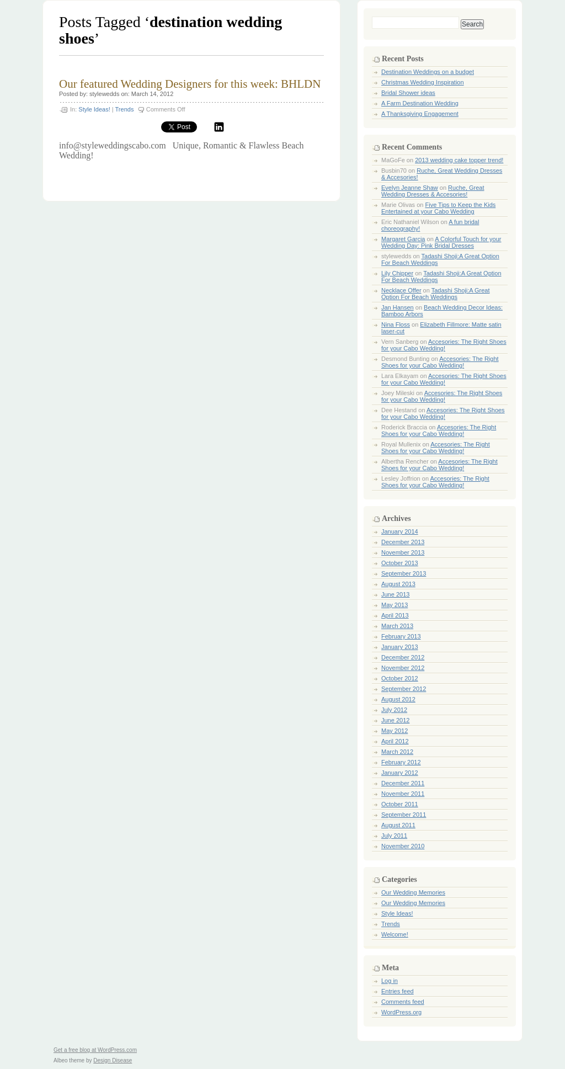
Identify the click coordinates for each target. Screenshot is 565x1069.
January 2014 (399, 531)
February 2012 (401, 762)
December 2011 (402, 783)
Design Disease (112, 1060)
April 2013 (395, 615)
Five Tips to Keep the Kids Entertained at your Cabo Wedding (438, 208)
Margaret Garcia (403, 239)
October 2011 (399, 804)
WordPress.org (401, 1012)
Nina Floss (395, 324)
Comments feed (402, 1001)
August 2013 (398, 584)
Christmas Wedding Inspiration (422, 82)
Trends (124, 109)
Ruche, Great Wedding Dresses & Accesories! (432, 191)
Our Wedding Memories (413, 892)
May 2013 (394, 605)
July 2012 (394, 709)
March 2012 (397, 751)
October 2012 (399, 678)
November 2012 (402, 667)
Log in (389, 980)
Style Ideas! (94, 109)
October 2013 (399, 563)
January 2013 (399, 646)
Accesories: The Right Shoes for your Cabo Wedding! (444, 345)
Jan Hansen (397, 307)
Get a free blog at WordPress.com (95, 1050)
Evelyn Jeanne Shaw (409, 187)
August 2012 (398, 699)
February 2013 (401, 636)
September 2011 (403, 814)
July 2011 (394, 835)
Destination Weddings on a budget (427, 71)
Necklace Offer (401, 290)
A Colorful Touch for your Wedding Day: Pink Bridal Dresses (441, 242)
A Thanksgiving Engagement (420, 113)
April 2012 (395, 741)
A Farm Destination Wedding (420, 103)
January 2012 (399, 772)
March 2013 (397, 626)
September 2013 (403, 573)
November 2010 (402, 846)
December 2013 (402, 542)
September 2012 (403, 688)
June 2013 (395, 594)
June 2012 (395, 720)
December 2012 (402, 657)
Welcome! (394, 934)
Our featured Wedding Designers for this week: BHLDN (190, 84)
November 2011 (402, 793)
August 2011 (398, 825)
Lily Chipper (397, 273)
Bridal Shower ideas (408, 92)
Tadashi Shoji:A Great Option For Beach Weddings (435, 293)
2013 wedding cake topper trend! (459, 160)
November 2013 (402, 552)
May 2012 (394, 730)
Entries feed (397, 991)
